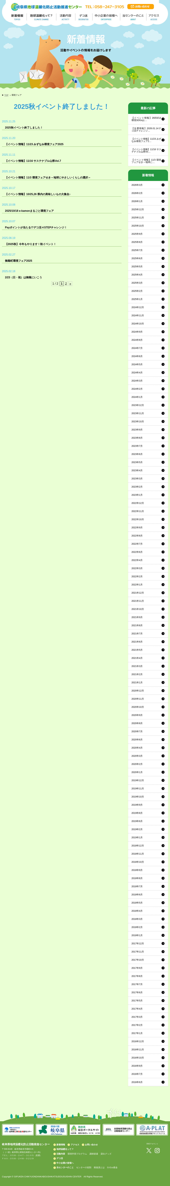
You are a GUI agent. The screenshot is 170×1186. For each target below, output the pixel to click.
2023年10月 (137, 421)
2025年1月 (137, 299)
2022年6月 (137, 552)
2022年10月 (137, 519)
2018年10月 (137, 862)
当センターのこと (65, 1167)
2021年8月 (137, 625)
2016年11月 (137, 1049)
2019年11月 (137, 788)
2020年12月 (137, 690)
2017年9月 (137, 968)
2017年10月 (137, 959)
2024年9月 (137, 331)
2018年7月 (137, 886)
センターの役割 (83, 1167)
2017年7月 (137, 984)
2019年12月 (137, 780)
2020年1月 (137, 772)
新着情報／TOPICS (17, 16)
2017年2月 (137, 1025)
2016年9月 (137, 1065)
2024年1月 (137, 397)
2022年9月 (137, 527)
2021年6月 (137, 641)
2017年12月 (137, 943)
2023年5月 (137, 462)
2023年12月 (137, 405)
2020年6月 (137, 739)
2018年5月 (137, 902)
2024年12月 (137, 307)
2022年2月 (137, 576)
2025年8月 (137, 242)
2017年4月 (137, 1008)
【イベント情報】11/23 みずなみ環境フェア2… (146, 139)
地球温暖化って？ (65, 1149)
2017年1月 (137, 1033)
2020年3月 (137, 756)
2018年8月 (137, 878)
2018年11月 (137, 853)
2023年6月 (137, 454)
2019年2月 (137, 829)
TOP (6, 95)
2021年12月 (137, 592)
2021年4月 (137, 658)
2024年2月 (137, 389)
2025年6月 (137, 258)
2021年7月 (137, 633)
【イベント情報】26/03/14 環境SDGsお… (146, 119)
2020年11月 (137, 698)
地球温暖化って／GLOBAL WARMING (41, 16)
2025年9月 (137, 234)
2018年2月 (137, 927)
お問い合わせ (91, 1144)
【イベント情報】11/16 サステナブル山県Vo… (146, 150)
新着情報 (60, 1144)
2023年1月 (137, 495)
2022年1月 (137, 584)
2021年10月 (137, 609)
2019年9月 (137, 804)
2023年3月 (137, 478)
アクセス (75, 1144)
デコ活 (84, 16)
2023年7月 (137, 446)
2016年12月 (137, 1041)
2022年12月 (137, 503)
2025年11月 (137, 217)
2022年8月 (137, 535)
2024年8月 (137, 340)
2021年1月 (137, 682)
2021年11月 (137, 601)
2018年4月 (137, 911)
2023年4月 (137, 470)
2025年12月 (137, 209)
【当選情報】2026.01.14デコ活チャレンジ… (146, 129)
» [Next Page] (70, 283)
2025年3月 (137, 282)
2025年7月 (137, 250)
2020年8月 (137, 723)
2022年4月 (137, 560)
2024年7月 (137, 348)
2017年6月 (137, 992)
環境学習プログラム (77, 1154)
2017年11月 (137, 951)
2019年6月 (137, 821)
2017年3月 (137, 1017)
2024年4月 (137, 372)
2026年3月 (137, 185)
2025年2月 (137, 291)
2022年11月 (137, 511)
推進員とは (99, 1167)
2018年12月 (137, 845)
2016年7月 (137, 1074)
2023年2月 (137, 486)
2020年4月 (137, 747)
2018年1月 (137, 935)
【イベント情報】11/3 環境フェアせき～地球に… (146, 160)
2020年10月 (137, 707)
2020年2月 (137, 764)
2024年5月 (137, 364)
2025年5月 (137, 266)
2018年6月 (137, 894)
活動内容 (60, 1154)
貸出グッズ (106, 1154)
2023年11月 (137, 413)
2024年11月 (137, 315)
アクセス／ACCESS (154, 16)
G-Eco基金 (112, 1167)
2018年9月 (137, 870)
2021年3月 (137, 666)
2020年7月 (137, 731)
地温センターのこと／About (134, 16)
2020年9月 (137, 715)
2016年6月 (137, 1082)
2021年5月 (137, 650)
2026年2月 (137, 193)
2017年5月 (137, 1000)
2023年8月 (137, 437)
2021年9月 (137, 617)
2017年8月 (137, 976)
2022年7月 (137, 543)
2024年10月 (137, 323)
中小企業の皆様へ (107, 16)
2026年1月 (137, 201)
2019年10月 (137, 796)
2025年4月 (137, 274)
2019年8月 (137, 813)
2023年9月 (137, 429)
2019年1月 (137, 837)
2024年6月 (137, 356)
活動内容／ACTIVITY (65, 16)
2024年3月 (137, 380)
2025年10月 (137, 225)
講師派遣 (93, 1154)
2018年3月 (137, 919)
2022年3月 (137, 568)
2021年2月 (137, 674)
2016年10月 (137, 1057)
